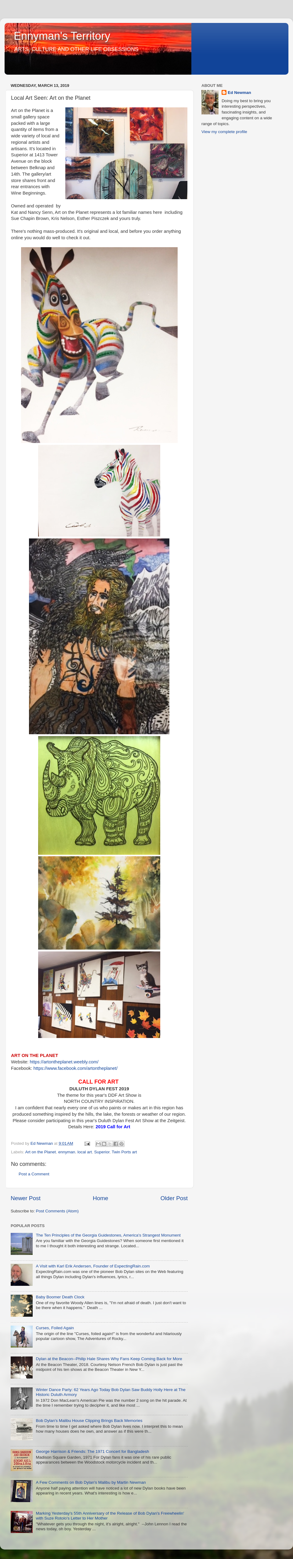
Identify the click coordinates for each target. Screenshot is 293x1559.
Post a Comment (34, 1174)
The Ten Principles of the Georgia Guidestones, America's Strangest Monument (108, 1235)
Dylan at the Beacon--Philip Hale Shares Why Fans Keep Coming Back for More (109, 1358)
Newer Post (26, 1198)
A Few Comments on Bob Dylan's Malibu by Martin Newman (91, 1482)
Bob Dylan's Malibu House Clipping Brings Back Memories (89, 1420)
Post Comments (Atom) (57, 1211)
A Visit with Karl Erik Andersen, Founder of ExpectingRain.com (93, 1266)
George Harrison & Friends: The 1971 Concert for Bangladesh (92, 1451)
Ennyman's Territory (62, 36)
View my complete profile (224, 131)
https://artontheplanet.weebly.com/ (64, 1061)
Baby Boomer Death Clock (60, 1297)
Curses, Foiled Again (55, 1328)
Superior (102, 1152)
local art (85, 1152)
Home (100, 1198)
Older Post (174, 1198)
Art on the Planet (40, 1152)
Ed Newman (239, 92)
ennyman (66, 1152)
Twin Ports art (124, 1152)
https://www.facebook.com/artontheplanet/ (75, 1068)
